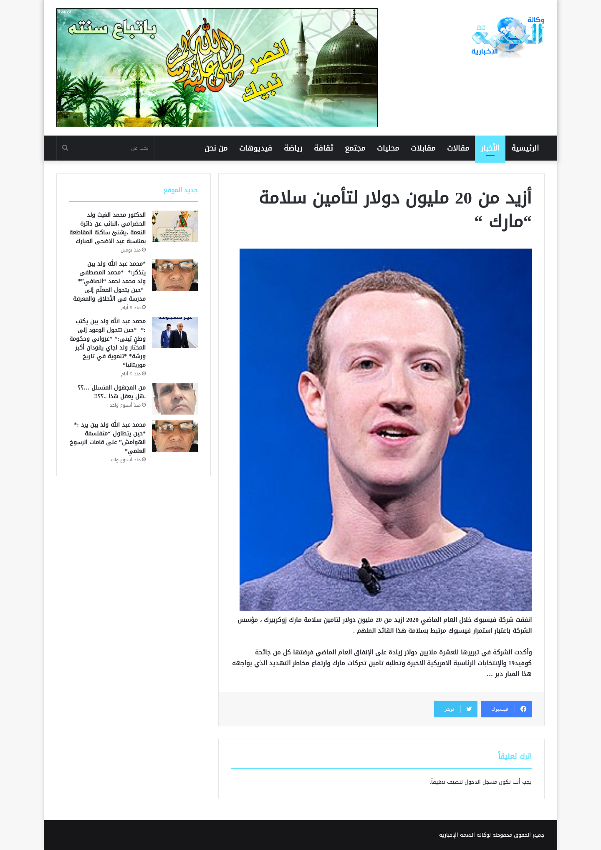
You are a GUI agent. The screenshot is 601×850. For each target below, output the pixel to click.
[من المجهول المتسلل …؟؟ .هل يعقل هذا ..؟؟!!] (175, 399)
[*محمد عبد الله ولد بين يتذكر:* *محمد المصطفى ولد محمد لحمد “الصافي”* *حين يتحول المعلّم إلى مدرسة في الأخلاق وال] (175, 275)
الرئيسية (525, 148)
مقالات (458, 148)
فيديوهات (255, 148)
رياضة (293, 148)
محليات (388, 148)
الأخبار (490, 148)
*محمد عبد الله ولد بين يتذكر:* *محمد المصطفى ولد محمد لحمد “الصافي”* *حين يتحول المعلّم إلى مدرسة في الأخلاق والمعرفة (109, 281)
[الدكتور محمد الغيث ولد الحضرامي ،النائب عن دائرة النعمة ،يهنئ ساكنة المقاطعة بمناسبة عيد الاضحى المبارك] (175, 226)
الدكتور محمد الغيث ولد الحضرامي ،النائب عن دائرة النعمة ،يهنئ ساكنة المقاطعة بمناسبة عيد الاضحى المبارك (107, 228)
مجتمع (355, 148)
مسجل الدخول (481, 782)
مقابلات (423, 148)
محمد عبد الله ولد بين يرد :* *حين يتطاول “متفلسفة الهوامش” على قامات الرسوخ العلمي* (108, 438)
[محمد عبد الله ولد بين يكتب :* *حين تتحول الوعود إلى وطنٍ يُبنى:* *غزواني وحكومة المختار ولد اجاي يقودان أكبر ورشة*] (175, 332)
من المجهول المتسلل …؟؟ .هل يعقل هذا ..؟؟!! (112, 392)
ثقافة (323, 148)
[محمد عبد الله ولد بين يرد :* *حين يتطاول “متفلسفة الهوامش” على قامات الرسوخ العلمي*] (175, 436)
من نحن (216, 148)
